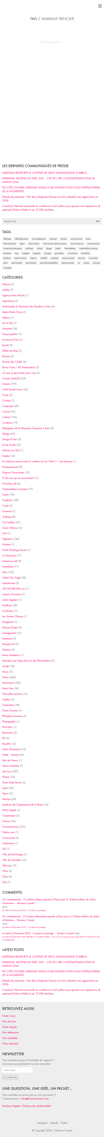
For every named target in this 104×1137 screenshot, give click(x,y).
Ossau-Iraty (8, 705)
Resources (7, 732)
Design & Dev (9, 439)
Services (6, 771)
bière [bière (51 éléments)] (88, 239)
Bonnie (6, 356)
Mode (5, 666)
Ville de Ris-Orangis (12, 854)
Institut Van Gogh (11, 577)
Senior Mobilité (10, 766)
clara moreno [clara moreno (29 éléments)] (34, 243)
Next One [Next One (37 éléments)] (81, 258)
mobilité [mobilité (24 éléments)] (44, 258)
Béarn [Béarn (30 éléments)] (22, 243)
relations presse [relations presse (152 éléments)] (68, 263)
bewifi (5, 345)
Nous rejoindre (10, 1043)
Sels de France (10, 760)
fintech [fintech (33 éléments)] (58, 248)
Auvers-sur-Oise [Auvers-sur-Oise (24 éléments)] (76, 239)
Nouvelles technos (12, 694)
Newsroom (8, 683)
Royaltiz (6, 743)
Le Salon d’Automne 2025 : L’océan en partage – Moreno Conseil (38, 933)
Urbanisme (8, 843)
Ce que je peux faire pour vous (19, 373)
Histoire (6, 544)
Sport (5, 788)
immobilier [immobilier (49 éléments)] (85, 253)
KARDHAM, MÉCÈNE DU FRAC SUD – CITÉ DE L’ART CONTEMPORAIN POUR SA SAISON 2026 (48, 180)
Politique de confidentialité (37, 1106)
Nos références (10, 1032)
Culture (6, 411)
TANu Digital (9, 810)
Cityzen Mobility (11, 378)
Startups (6, 799)
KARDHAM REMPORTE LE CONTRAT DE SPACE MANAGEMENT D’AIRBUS (44, 173)
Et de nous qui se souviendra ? (18, 478)
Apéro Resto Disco (12, 312)
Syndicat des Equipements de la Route (22, 804)
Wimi (5, 871)
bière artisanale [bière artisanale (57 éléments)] (10, 243)
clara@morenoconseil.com (35, 1098)
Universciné (8, 837)
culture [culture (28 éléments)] (39, 248)
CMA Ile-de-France (12, 389)
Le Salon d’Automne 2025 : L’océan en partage (24, 910)
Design (6, 433)
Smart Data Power (12, 782)
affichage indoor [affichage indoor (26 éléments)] (21, 239)
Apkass (6, 317)
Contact (6, 400)
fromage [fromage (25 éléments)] (47, 253)
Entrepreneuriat (10, 467)
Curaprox (7, 422)
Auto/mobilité (9, 334)
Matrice (6, 649)
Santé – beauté (10, 754)
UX (4, 849)
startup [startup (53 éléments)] (86, 263)
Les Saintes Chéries (12, 616)
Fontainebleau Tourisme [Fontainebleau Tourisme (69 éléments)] (88, 248)
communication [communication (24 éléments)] (93, 243)
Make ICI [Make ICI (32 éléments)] (33, 258)
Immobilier (7, 566)
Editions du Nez (10, 450)
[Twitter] (64, 1123)
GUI (4, 533)
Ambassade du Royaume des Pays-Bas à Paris (26, 306)
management (9, 633)
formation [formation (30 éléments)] (7, 253)
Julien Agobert (10, 599)
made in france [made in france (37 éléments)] (20, 258)
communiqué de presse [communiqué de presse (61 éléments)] (13, 248)
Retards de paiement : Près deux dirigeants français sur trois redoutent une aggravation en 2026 (50, 198)
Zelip (5, 876)
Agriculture (8, 301)
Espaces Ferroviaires (13, 472)
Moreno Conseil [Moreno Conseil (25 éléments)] (68, 258)
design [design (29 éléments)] (49, 248)
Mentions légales (11, 1106)
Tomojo (6, 821)
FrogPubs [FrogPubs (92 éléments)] (36, 253)
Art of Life (7, 323)
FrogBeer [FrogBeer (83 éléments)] (25, 253)
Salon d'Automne (11, 749)
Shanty (6, 777)
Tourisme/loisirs (10, 826)
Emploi (6, 456)
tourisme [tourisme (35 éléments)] (96, 263)
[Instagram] (42, 1123)
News (5, 677)
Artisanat (7, 328)
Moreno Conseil (63, 1130)
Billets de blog (10, 350)
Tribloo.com (8, 832)
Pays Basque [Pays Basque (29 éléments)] (31, 263)
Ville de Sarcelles (11, 860)
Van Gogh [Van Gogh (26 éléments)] (7, 268)
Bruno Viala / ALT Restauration (18, 367)
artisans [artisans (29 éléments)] (64, 239)
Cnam (5, 395)
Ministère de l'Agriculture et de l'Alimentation (26, 660)
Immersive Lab (9, 561)
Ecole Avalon (9, 444)
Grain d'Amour (10, 528)
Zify (4, 882)
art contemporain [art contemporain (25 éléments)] (39, 239)
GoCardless (8, 522)
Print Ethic (7, 727)
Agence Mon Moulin (13, 295)
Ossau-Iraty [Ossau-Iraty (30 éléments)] (93, 258)
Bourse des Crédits (12, 361)
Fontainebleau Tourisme (14, 489)
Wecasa (6, 865)
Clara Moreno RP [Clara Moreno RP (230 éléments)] (77, 243)
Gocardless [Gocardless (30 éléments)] (59, 253)
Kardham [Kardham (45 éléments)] (7, 258)
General (6, 511)
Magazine (7, 622)
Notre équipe (9, 1027)
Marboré (7, 638)
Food (5, 494)
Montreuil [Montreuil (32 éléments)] (54, 258)
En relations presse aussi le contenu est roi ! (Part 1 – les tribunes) (37, 461)
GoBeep (7, 516)
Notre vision (8, 1016)
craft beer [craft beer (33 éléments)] (29, 248)
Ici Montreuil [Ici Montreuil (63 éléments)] (72, 253)
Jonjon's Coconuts (11, 594)
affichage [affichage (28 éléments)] (7, 239)
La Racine (7, 611)
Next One (7, 688)
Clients (6, 384)
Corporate (7, 406)
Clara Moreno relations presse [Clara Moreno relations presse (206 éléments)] (55, 243)
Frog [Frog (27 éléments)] (16, 253)
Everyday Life (9, 483)
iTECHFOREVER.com (13, 588)
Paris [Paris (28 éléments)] (6, 263)
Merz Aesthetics (11, 655)
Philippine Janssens (12, 716)
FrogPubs (7, 500)
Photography (9, 721)
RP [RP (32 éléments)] (79, 263)
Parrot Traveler (10, 710)
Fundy (5, 505)
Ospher (6, 699)
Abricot (6, 284)
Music (5, 671)
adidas (5, 290)
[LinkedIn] (54, 1123)
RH (4, 738)
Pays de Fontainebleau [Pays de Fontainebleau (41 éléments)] (49, 263)
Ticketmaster (9, 815)
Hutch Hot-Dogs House (14, 550)
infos (4, 572)
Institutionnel (8, 583)
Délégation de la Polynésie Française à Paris (26, 428)
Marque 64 (8, 644)
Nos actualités (10, 1038)
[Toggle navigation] (100, 6)
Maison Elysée (10, 627)
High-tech (7, 539)
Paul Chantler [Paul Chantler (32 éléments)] (17, 263)
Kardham (7, 605)
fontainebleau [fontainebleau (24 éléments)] (70, 248)
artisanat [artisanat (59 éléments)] (53, 239)
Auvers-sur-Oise (10, 339)
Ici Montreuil (9, 555)
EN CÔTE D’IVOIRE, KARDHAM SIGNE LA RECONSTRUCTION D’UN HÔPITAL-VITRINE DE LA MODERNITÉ (51, 189)
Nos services (9, 1021)
